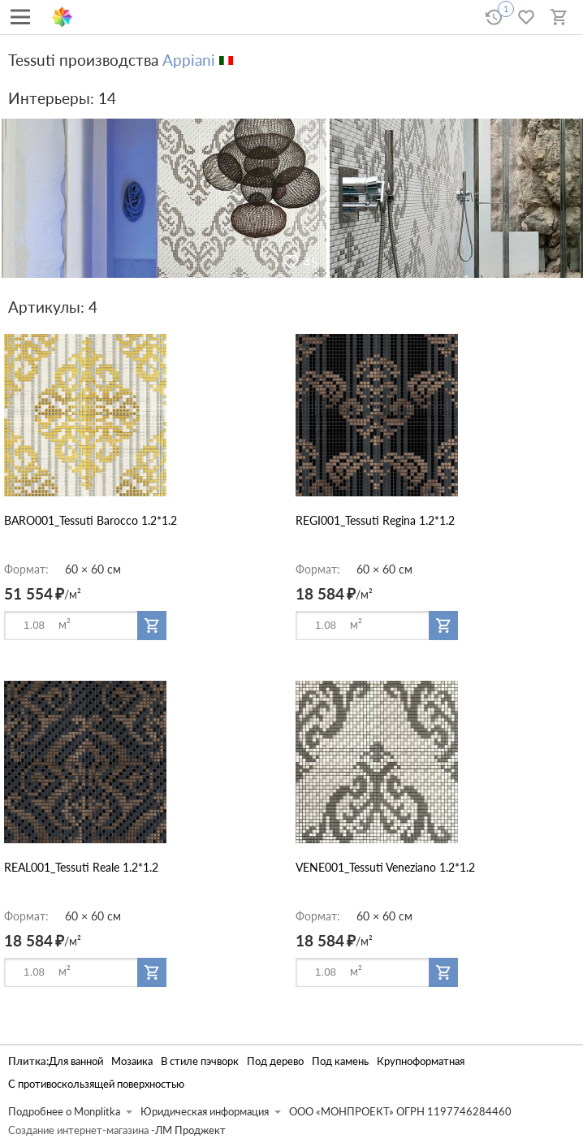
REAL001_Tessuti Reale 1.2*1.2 (81, 867)
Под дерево (275, 1061)
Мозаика (132, 1061)
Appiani (188, 59)
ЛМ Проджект (190, 1130)
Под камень (340, 1061)
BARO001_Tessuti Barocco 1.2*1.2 (90, 520)
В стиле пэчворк (200, 1061)
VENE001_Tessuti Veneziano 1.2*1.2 (385, 867)
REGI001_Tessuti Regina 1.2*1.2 (375, 520)
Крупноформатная (420, 1061)
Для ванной (76, 1061)
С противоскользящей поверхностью (96, 1084)
